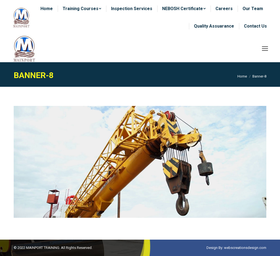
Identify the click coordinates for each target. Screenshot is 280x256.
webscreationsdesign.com (245, 248)
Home (242, 76)
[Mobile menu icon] (265, 49)
